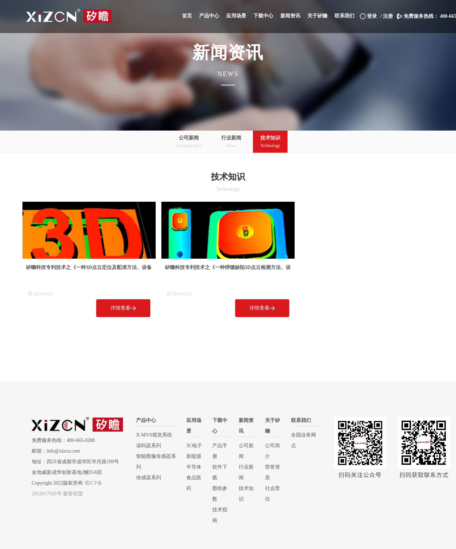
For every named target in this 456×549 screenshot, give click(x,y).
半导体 (193, 467)
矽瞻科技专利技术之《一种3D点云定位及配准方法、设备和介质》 (89, 269)
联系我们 (301, 420)
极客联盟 (73, 493)
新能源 (193, 456)
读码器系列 (148, 445)
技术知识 (270, 142)
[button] (209, 16)
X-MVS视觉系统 (154, 435)
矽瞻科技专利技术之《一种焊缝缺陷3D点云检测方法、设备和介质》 (228, 269)
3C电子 (194, 445)
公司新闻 (189, 142)
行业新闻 (231, 142)
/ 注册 (386, 16)
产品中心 (146, 420)
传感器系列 (148, 477)
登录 (368, 16)
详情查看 (123, 308)
